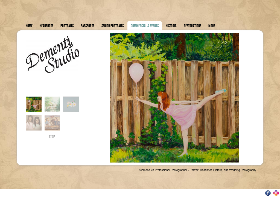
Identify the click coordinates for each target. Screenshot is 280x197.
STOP (52, 137)
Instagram (276, 193)
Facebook (268, 193)
